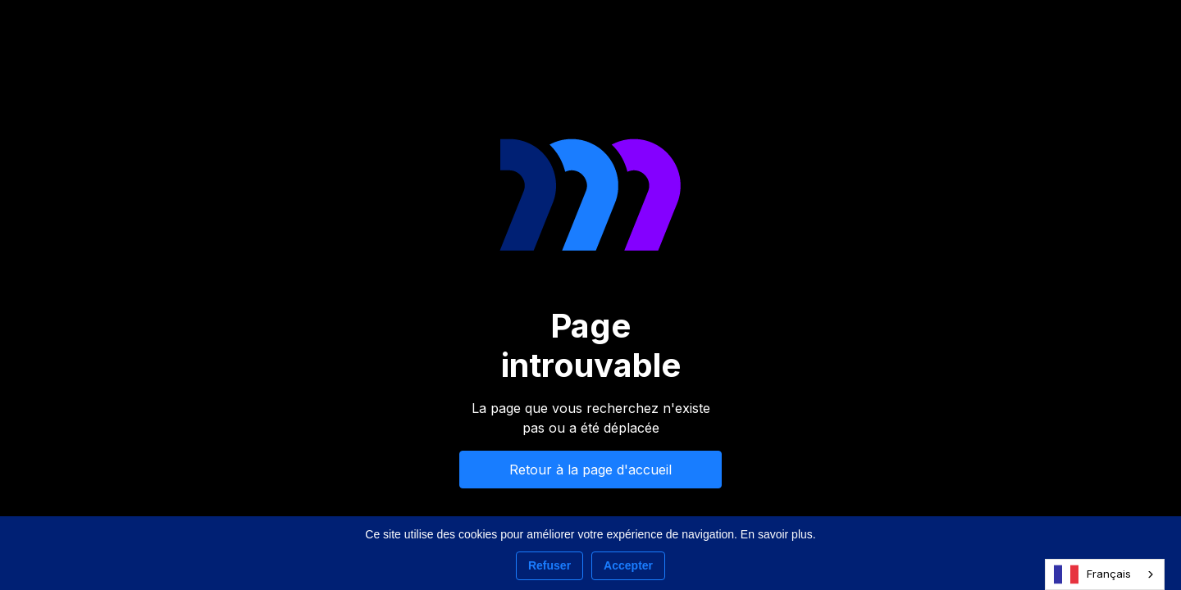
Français (1092, 574)
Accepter (628, 565)
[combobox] (1105, 574)
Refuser (549, 565)
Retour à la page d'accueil (590, 469)
